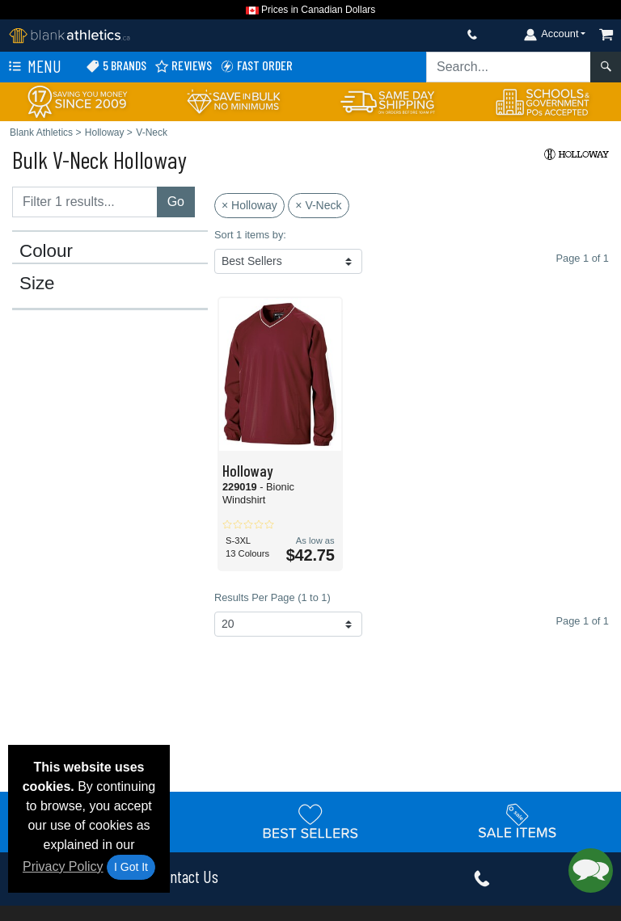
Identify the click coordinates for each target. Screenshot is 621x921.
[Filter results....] (85, 202)
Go (175, 201)
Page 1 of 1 (582, 621)
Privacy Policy (63, 866)
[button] (590, 870)
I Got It (131, 866)
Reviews (183, 65)
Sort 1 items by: (250, 235)
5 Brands (116, 65)
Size (37, 283)
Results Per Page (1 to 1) (272, 597)
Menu (33, 67)
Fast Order (256, 65)
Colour (46, 251)
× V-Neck (318, 205)
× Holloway (249, 205)
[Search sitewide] (508, 67)
